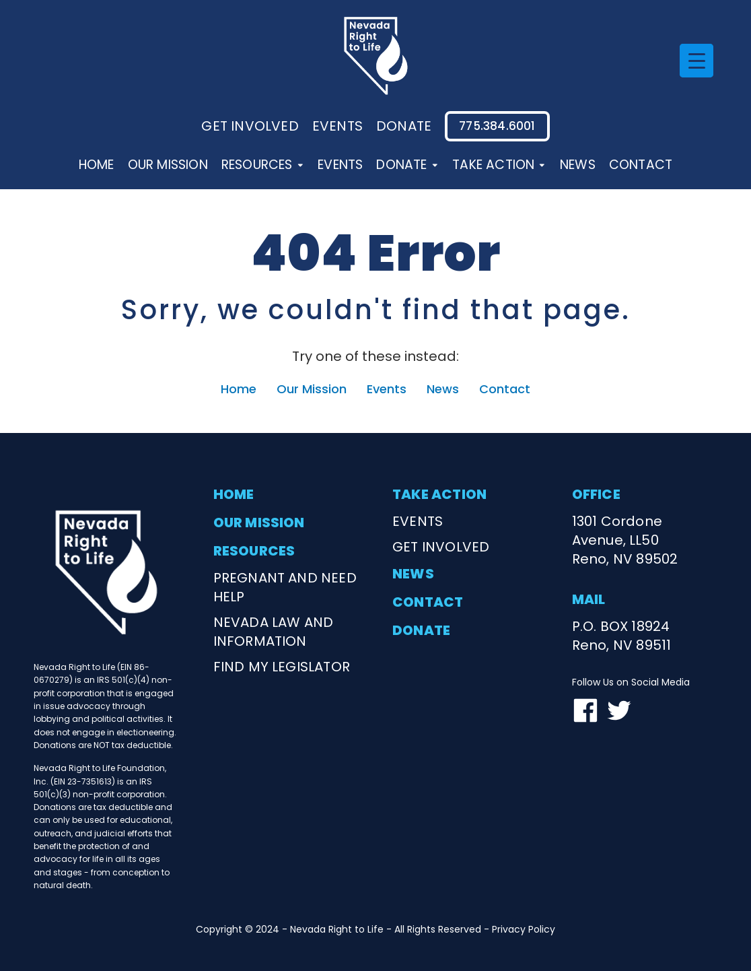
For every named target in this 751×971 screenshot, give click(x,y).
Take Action (499, 165)
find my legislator (282, 666)
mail (589, 599)
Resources (262, 165)
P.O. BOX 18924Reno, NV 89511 (622, 636)
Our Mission (168, 165)
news (413, 573)
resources (254, 550)
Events (340, 165)
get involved (440, 546)
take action (439, 494)
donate (403, 125)
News (578, 165)
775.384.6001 (497, 126)
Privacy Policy (523, 929)
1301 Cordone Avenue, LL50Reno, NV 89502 (625, 540)
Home (96, 165)
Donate (407, 165)
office (596, 494)
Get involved (249, 125)
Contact (640, 165)
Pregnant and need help (285, 587)
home (233, 494)
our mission (259, 522)
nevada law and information (273, 631)
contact (427, 602)
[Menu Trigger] (696, 60)
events (337, 125)
